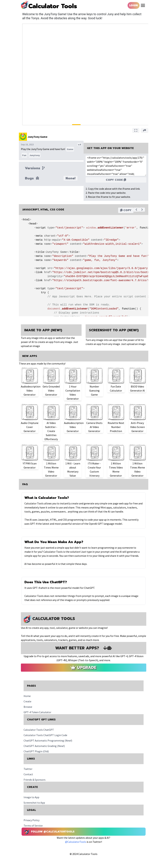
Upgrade (83, 668)
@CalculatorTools (76, 841)
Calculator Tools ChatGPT (39, 729)
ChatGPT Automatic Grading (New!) (44, 746)
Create (27, 701)
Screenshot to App (34, 802)
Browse (28, 706)
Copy (125, 210)
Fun (24, 155)
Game (70, 149)
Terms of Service (33, 825)
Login (133, 5)
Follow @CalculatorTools (49, 831)
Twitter (28, 769)
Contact (28, 774)
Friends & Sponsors (34, 779)
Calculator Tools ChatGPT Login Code (45, 735)
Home (27, 696)
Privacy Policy (31, 820)
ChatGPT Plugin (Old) (36, 751)
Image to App (31, 797)
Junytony (34, 155)
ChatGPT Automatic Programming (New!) (48, 740)
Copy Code (116, 180)
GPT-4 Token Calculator (37, 712)
